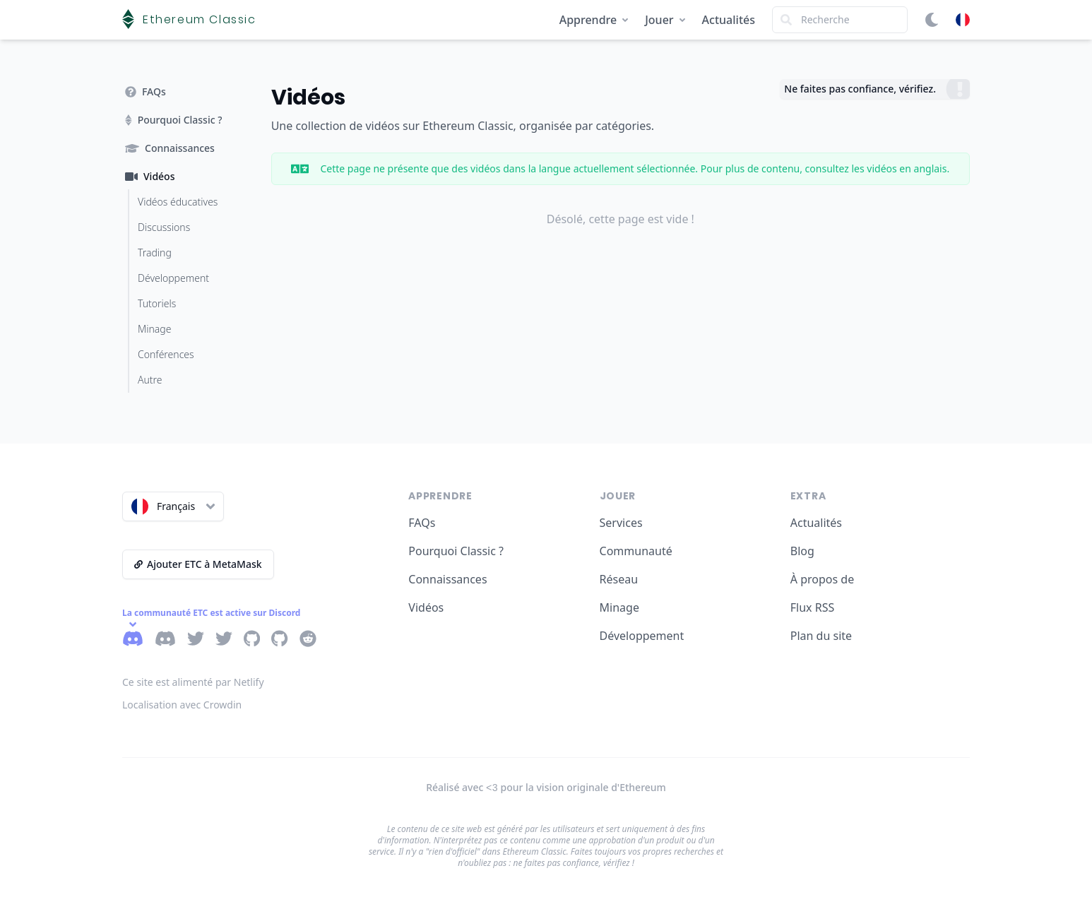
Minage (619, 607)
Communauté (636, 551)
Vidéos (426, 607)
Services (621, 522)
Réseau (619, 579)
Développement (642, 635)
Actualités (728, 20)
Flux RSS (812, 607)
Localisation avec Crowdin (182, 704)
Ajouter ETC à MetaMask (198, 564)
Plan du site (821, 635)
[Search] (840, 19)
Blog (802, 551)
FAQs (421, 522)
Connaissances (447, 579)
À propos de (822, 579)
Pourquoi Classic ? (456, 551)
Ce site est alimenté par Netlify (193, 682)
